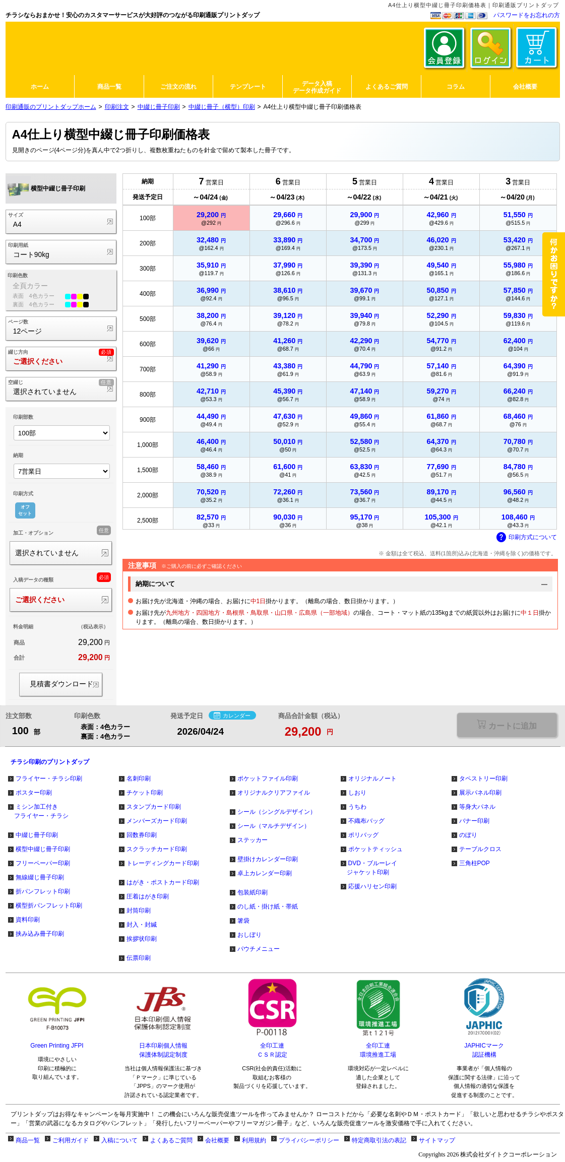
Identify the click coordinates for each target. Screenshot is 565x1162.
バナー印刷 (474, 820)
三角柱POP (474, 863)
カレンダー (232, 715)
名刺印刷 (139, 778)
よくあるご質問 (171, 1140)
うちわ (357, 806)
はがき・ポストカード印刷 (163, 882)
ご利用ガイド (70, 1140)
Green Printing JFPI (56, 1045)
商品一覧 (28, 1140)
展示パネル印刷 (480, 792)
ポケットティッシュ (375, 849)
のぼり (468, 834)
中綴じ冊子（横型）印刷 (222, 106)
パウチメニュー (258, 948)
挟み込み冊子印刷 (40, 933)
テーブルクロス (480, 849)
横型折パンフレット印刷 (49, 905)
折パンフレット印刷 (43, 891)
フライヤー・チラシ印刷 (49, 778)
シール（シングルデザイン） (276, 811)
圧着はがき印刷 (148, 896)
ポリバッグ (363, 834)
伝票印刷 (139, 957)
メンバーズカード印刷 (157, 820)
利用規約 (254, 1140)
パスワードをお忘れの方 (526, 15)
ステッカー (252, 840)
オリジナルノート (372, 778)
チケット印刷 (145, 792)
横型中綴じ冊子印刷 (43, 849)
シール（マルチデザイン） (273, 825)
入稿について (119, 1140)
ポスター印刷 (34, 792)
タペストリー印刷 (483, 778)
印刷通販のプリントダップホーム (51, 106)
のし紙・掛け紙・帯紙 (267, 906)
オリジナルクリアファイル (273, 792)
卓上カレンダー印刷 (264, 873)
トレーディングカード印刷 (163, 863)
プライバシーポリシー (309, 1140)
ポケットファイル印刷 (267, 778)
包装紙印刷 (252, 892)
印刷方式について (526, 538)
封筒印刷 (139, 910)
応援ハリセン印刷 (372, 886)
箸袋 (243, 920)
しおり (357, 792)
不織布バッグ (366, 820)
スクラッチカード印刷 (157, 849)
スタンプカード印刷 (154, 806)
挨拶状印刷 (142, 938)
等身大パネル (477, 806)
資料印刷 (28, 919)
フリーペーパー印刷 (43, 863)
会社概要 (217, 1140)
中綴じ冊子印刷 (159, 106)
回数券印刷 (142, 834)
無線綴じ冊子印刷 (40, 877)
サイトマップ (437, 1140)
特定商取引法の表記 (379, 1140)
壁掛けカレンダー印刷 (267, 859)
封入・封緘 (142, 924)
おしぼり (249, 934)
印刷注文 (117, 106)
